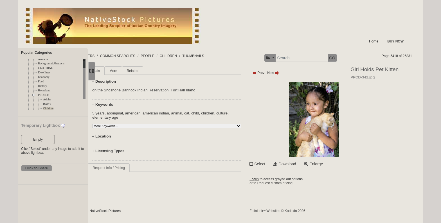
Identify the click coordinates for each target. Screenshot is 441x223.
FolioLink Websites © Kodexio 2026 (290, 211)
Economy (44, 76)
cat (205, 113)
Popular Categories (36, 53)
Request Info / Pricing (127, 168)
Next (286, 73)
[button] (283, 58)
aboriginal (133, 113)
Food (41, 81)
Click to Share (36, 168)
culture (240, 113)
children (226, 113)
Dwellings (44, 72)
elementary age (124, 117)
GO (345, 58)
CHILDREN (196, 56)
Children (48, 108)
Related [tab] (151, 71)
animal (195, 113)
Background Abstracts (51, 63)
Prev (272, 73)
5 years (117, 113)
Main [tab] (115, 71)
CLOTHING (45, 67)
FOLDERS (115, 56)
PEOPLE (43, 94)
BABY (47, 103)
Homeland (44, 90)
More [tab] (132, 71)
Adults (47, 99)
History (42, 85)
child (214, 113)
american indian (174, 113)
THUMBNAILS (221, 56)
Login (267, 179)
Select (272, 164)
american (151, 113)
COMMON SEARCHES (145, 56)
